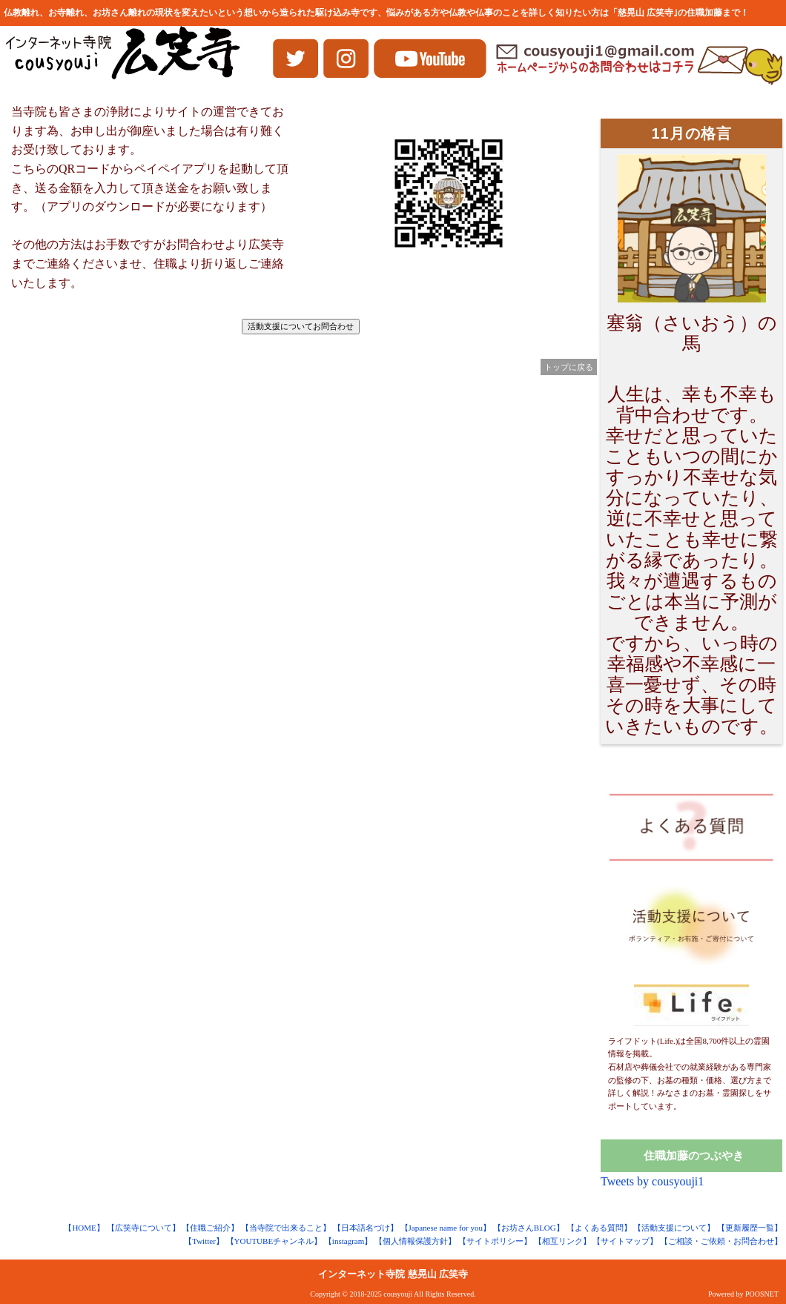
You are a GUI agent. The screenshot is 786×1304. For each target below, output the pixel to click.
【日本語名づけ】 (365, 1227)
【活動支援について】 (674, 1227)
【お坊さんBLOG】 (528, 1227)
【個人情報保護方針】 (415, 1241)
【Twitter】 (204, 1241)
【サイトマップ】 (625, 1241)
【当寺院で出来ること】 (286, 1227)
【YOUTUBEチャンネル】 (274, 1241)
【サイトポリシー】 (495, 1241)
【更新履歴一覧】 (749, 1227)
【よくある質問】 (599, 1227)
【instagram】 (348, 1241)
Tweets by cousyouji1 (652, 1181)
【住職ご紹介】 (210, 1227)
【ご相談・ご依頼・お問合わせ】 (721, 1241)
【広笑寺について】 (143, 1227)
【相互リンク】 (562, 1241)
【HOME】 (84, 1227)
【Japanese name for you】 (446, 1227)
